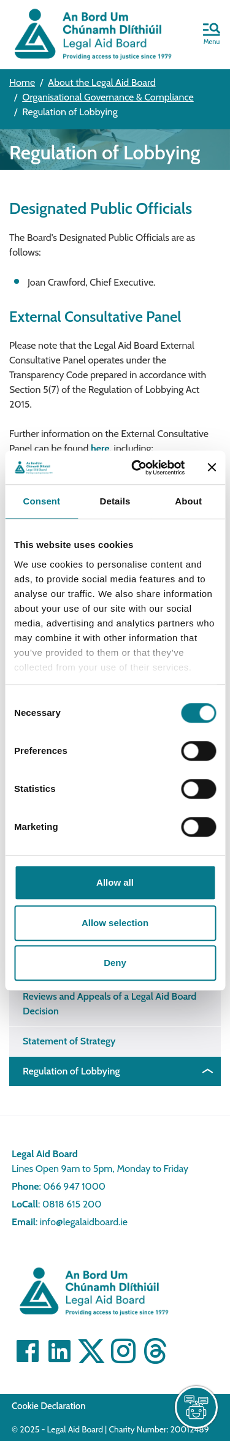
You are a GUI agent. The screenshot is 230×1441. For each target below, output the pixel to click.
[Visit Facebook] (27, 1351)
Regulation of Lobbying (71, 1071)
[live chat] (196, 1407)
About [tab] (188, 501)
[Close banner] (211, 467)
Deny (115, 962)
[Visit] (123, 1351)
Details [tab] (115, 501)
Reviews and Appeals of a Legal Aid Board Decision (109, 1003)
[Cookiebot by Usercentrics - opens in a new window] (137, 468)
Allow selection (115, 923)
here (100, 448)
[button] (211, 35)
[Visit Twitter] (91, 1351)
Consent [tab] (41, 501)
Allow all (115, 882)
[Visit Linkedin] (59, 1351)
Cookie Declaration (49, 1406)
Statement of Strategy (69, 1041)
